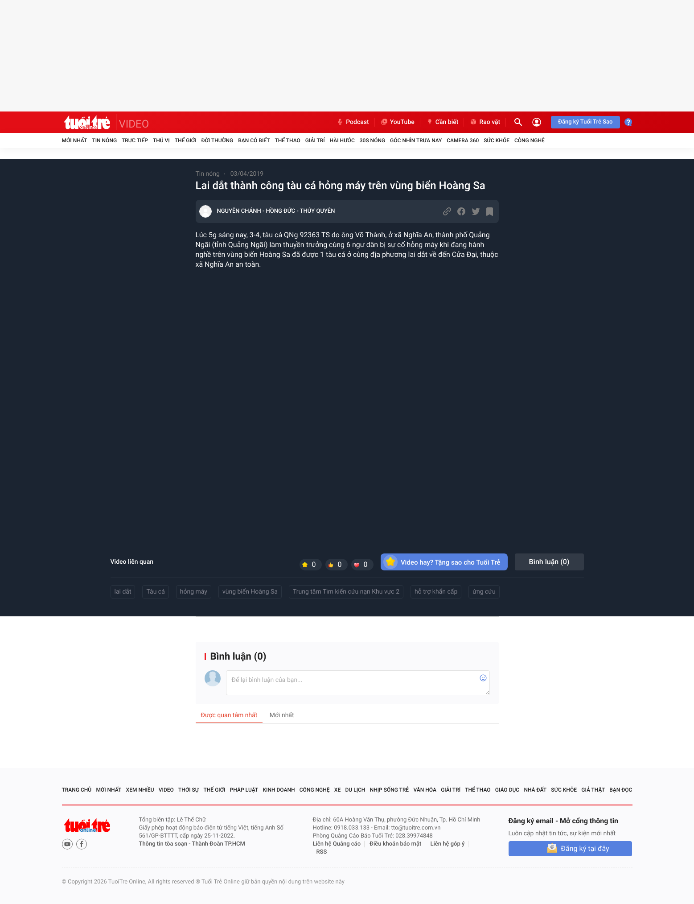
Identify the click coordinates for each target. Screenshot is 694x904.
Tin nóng (104, 140)
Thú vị (161, 140)
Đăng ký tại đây (585, 848)
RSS (321, 852)
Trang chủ (77, 790)
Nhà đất (535, 790)
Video (166, 790)
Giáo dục (507, 790)
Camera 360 (463, 140)
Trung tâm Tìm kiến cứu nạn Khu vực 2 (346, 591)
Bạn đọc (620, 790)
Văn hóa (424, 790)
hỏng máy (193, 591)
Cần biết (442, 122)
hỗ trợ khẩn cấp (436, 591)
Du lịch (355, 790)
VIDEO (134, 124)
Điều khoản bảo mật (395, 844)
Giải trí (315, 140)
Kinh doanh (279, 790)
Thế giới (186, 140)
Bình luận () (549, 561)
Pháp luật (244, 790)
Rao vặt (484, 122)
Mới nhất (74, 140)
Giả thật (593, 790)
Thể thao (287, 140)
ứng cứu (483, 591)
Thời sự (188, 790)
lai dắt (123, 591)
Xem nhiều (140, 790)
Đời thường (217, 140)
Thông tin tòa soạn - (165, 844)
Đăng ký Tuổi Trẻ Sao (585, 122)
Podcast (352, 122)
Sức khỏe (496, 140)
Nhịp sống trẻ (389, 790)
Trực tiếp (135, 140)
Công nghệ (529, 140)
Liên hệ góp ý (448, 844)
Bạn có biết (254, 140)
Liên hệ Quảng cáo (337, 844)
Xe (337, 790)
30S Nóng (372, 140)
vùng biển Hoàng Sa (250, 591)
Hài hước (342, 140)
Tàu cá (155, 591)
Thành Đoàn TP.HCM (218, 844)
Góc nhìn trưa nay (416, 140)
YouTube (397, 122)
